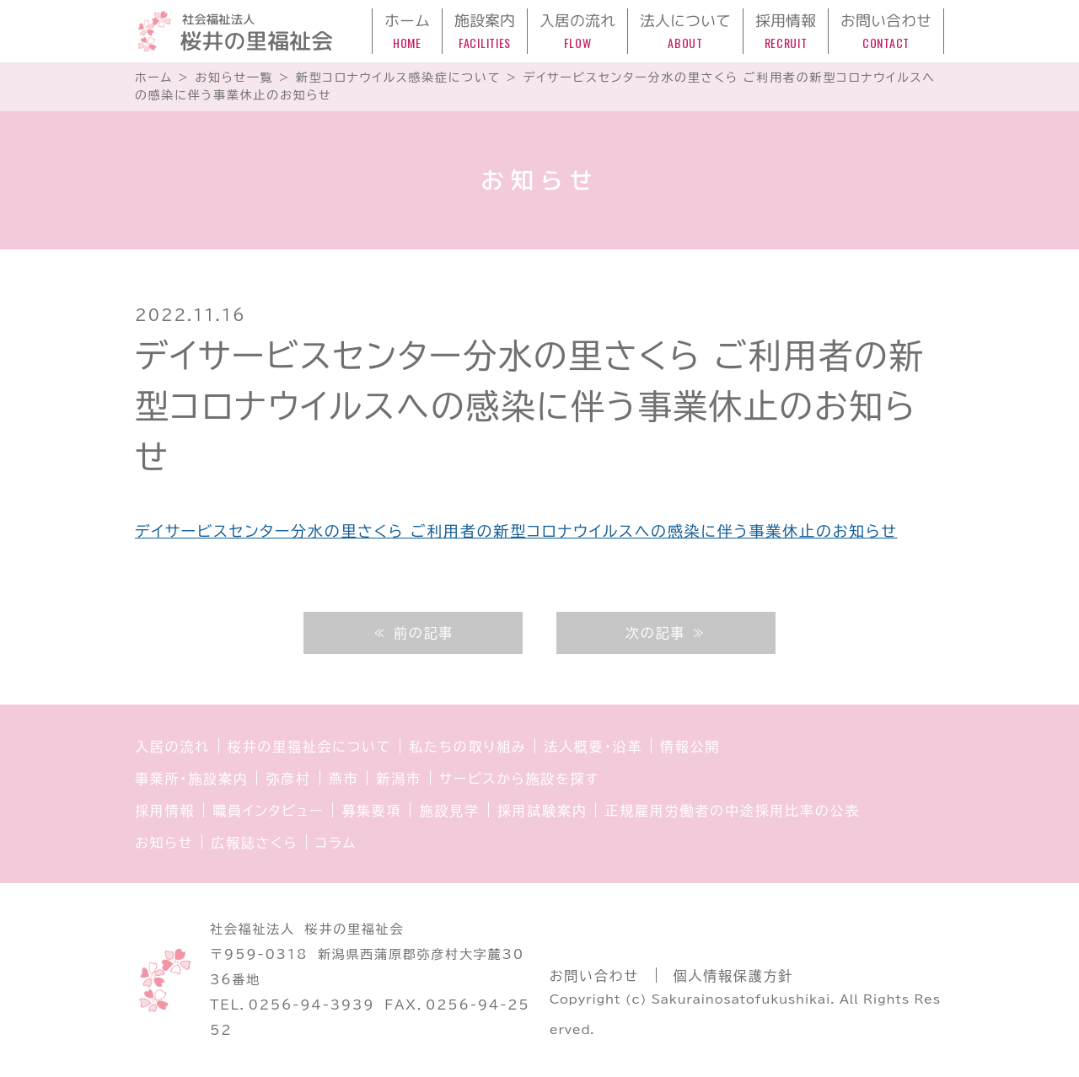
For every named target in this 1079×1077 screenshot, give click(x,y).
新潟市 (398, 778)
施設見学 (449, 810)
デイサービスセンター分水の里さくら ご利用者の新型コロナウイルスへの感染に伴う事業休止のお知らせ (516, 530)
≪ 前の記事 (413, 633)
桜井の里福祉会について (310, 746)
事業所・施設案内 (191, 778)
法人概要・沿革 (593, 746)
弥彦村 (288, 778)
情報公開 (690, 746)
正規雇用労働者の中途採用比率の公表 (732, 810)
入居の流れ (172, 746)
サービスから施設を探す (519, 778)
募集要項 (371, 810)
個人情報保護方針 (733, 976)
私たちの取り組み (467, 746)
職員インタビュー (268, 810)
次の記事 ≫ (665, 633)
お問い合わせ (594, 976)
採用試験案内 (542, 810)
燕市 (344, 778)
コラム (336, 842)
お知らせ (164, 842)
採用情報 (165, 810)
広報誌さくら (254, 842)
